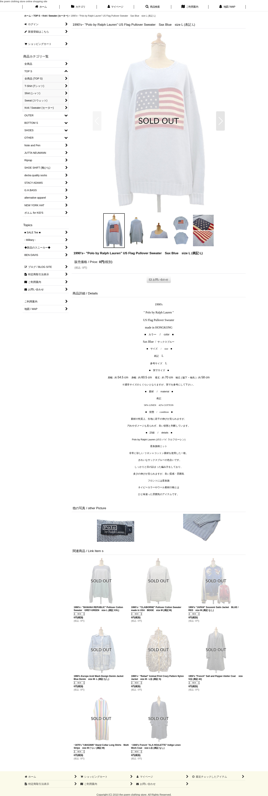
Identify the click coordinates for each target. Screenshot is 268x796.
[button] (152, 7)
